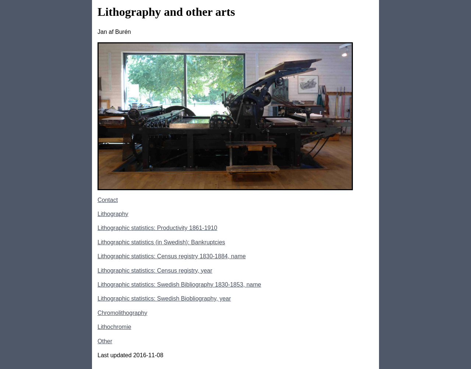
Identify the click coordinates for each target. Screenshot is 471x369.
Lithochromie (114, 327)
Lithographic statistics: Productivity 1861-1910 (157, 228)
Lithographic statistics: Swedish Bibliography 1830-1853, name (179, 284)
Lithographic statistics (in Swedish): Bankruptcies (161, 242)
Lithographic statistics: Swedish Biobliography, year (164, 298)
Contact (108, 200)
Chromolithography (122, 313)
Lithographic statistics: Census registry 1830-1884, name (172, 256)
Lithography (113, 214)
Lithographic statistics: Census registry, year (155, 270)
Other (105, 341)
